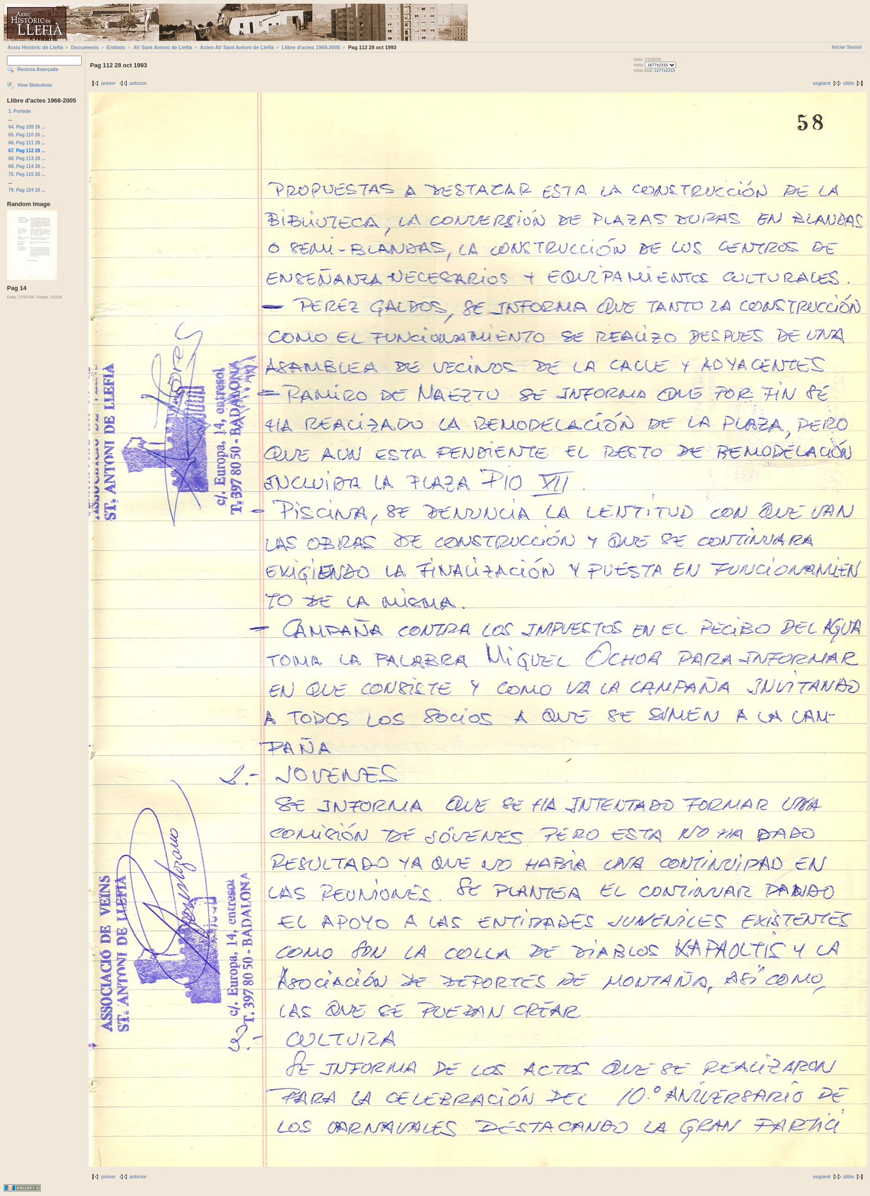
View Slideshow (34, 85)
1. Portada (19, 111)
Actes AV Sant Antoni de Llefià (237, 47)
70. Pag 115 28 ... (26, 174)
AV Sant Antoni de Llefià (162, 47)
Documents (85, 47)
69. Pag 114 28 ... (26, 166)
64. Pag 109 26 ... (26, 126)
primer (108, 83)
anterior (138, 83)
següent (822, 83)
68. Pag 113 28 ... (26, 158)
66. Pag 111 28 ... (26, 142)
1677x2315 (664, 70)
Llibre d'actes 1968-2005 (311, 47)
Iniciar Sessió (847, 47)
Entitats (116, 47)
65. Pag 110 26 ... (26, 134)
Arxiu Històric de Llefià (35, 47)
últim (848, 83)
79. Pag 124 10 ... (26, 190)
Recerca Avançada (37, 69)
